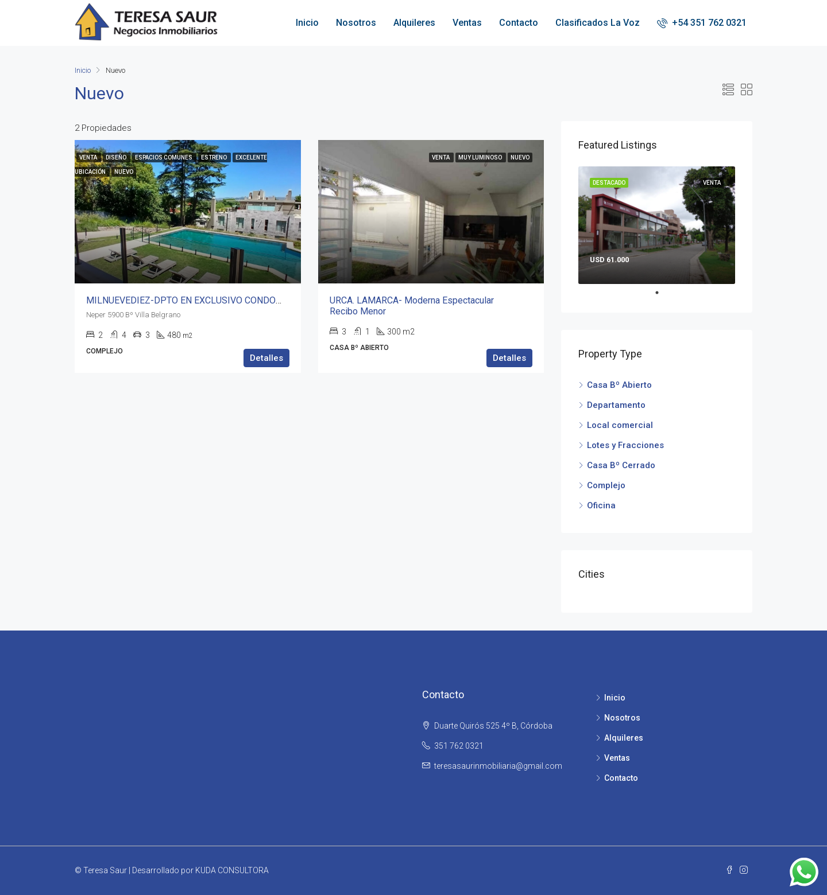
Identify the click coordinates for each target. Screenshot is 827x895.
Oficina (601, 505)
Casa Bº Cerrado (621, 465)
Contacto (518, 22)
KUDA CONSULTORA (232, 870)
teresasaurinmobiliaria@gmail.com (498, 766)
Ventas (467, 22)
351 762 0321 (459, 745)
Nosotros (356, 22)
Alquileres (414, 22)
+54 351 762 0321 (702, 22)
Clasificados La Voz (597, 22)
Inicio (307, 22)
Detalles (266, 358)
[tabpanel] (656, 225)
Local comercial (620, 425)
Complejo (606, 485)
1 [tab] (662, 292)
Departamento (616, 405)
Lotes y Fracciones (625, 445)
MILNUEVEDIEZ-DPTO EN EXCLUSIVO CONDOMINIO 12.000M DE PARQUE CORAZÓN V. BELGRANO (288, 300)
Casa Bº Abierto (619, 385)
